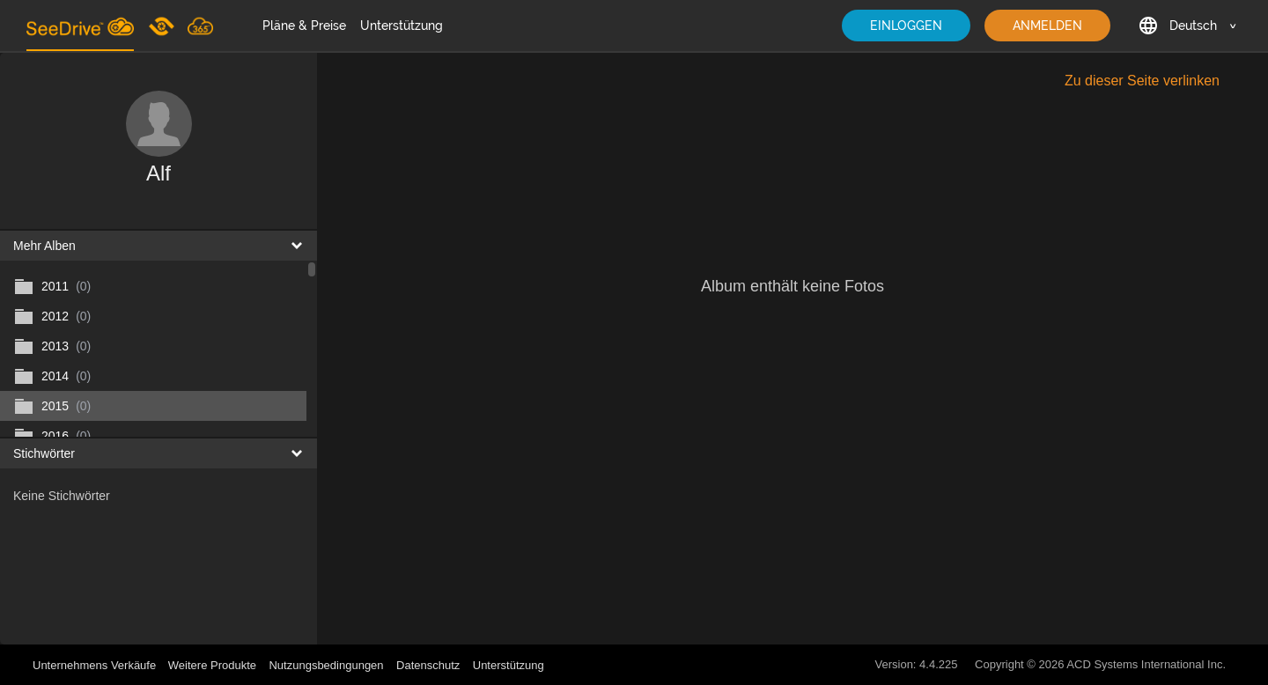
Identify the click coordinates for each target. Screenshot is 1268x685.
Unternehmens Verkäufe (96, 665)
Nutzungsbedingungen (326, 665)
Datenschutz (428, 665)
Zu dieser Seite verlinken (1142, 80)
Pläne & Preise (304, 25)
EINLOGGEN (906, 25)
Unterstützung (401, 25)
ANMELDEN (1047, 25)
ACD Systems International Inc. (1146, 664)
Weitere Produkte (212, 665)
